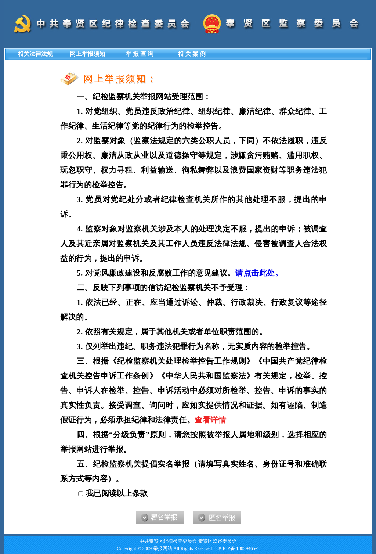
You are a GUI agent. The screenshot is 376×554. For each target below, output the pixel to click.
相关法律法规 (35, 54)
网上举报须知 (87, 54)
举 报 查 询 (139, 54)
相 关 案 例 (192, 54)
